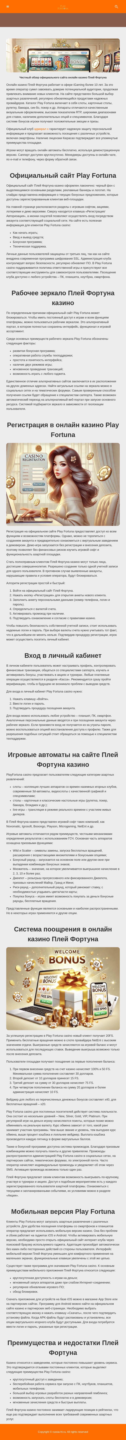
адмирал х (41, 129)
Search (116, 7)
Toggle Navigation (7, 6)
